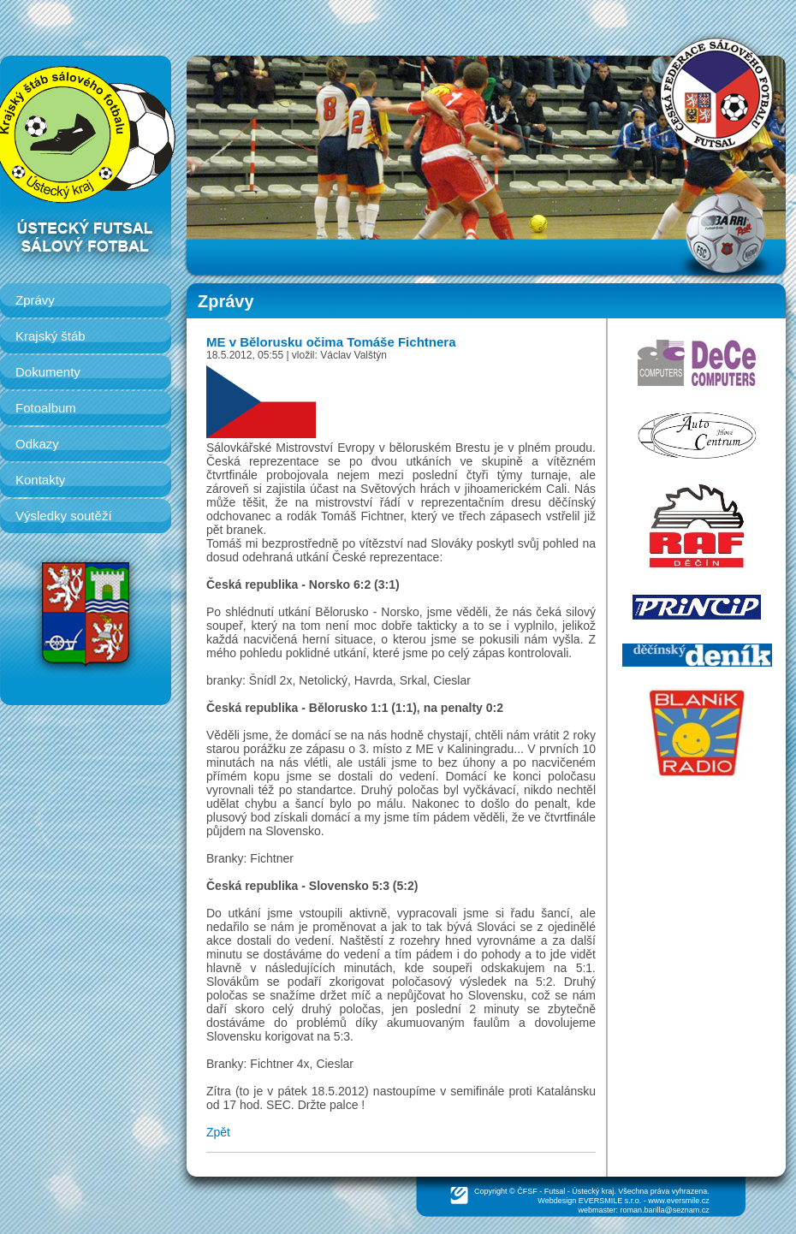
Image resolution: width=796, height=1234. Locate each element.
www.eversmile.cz (679, 1200)
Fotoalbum (45, 407)
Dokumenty (47, 372)
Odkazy (37, 443)
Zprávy (35, 300)
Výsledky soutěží (63, 515)
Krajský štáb (50, 336)
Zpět (218, 1132)
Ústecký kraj (593, 1191)
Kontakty (40, 479)
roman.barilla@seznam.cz (665, 1210)
